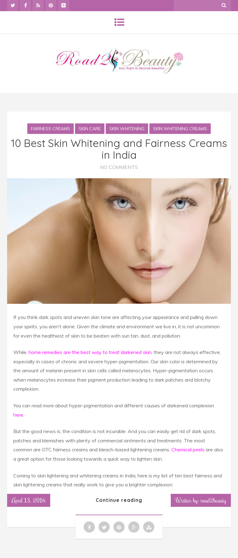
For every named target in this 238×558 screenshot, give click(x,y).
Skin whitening (126, 128)
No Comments (119, 167)
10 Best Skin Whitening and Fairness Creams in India (119, 148)
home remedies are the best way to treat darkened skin (90, 352)
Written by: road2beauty (200, 500)
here (18, 415)
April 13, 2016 (29, 500)
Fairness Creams (50, 128)
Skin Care (90, 128)
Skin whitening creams (180, 128)
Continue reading (119, 500)
